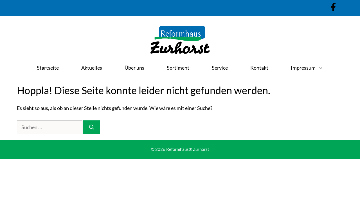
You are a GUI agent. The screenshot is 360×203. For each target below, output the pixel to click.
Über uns (134, 68)
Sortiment (178, 68)
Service (220, 68)
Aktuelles (91, 68)
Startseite (48, 68)
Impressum (313, 68)
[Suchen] (91, 127)
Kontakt (259, 68)
